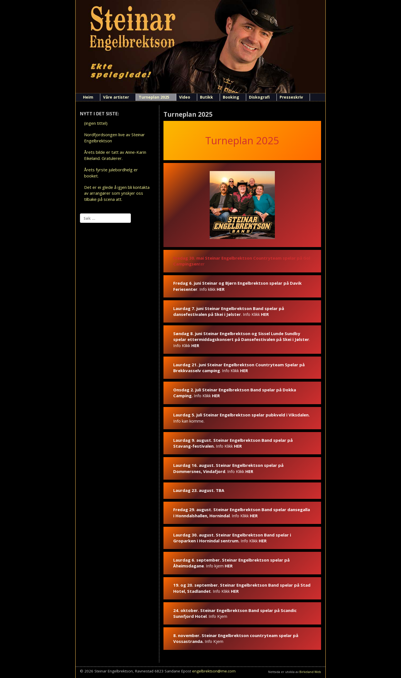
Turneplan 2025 (154, 97)
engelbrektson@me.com (214, 671)
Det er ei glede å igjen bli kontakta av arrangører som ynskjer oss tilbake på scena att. (117, 193)
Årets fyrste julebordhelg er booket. (111, 172)
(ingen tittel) (95, 123)
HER (220, 289)
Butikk (206, 97)
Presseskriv (291, 97)
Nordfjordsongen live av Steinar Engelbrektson (114, 137)
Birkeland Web (310, 672)
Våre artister (116, 97)
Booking (231, 97)
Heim (88, 97)
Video (184, 97)
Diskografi (259, 97)
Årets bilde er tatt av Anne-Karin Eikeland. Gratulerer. (115, 155)
